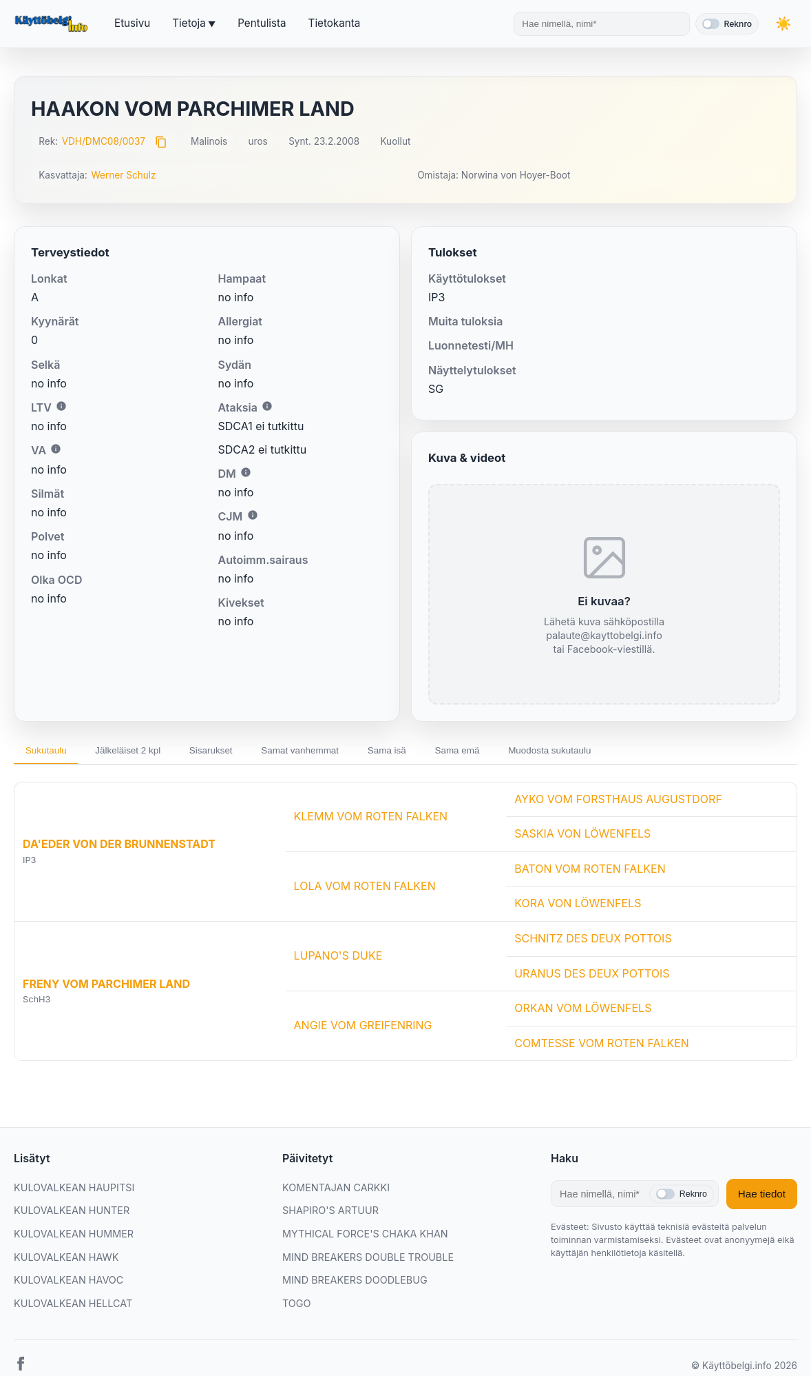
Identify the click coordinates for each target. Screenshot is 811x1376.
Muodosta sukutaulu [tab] (602, 752)
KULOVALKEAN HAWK (66, 1260)
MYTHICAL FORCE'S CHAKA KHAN (365, 1236)
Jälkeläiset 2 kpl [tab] (140, 752)
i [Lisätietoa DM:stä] (245, 472)
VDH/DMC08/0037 (103, 141)
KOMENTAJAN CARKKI (336, 1190)
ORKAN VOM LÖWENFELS (582, 1011)
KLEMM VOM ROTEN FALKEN (371, 819)
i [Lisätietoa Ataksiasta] (267, 406)
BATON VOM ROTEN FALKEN (590, 871)
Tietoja (188, 23)
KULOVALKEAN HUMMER (74, 1236)
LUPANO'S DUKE (338, 958)
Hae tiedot (762, 1197)
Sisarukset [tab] (231, 752)
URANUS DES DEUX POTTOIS (591, 976)
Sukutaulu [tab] (50, 752)
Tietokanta (334, 23)
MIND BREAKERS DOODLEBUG (355, 1282)
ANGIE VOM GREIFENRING (363, 1028)
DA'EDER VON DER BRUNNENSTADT (119, 846)
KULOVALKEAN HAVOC (68, 1282)
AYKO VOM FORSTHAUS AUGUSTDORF (618, 802)
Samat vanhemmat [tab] (328, 752)
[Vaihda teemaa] (783, 23)
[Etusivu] (53, 24)
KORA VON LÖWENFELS (577, 906)
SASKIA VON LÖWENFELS (582, 836)
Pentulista (262, 23)
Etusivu (132, 23)
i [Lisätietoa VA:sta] (55, 448)
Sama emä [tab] (502, 752)
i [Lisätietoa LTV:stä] (61, 406)
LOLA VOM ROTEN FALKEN (365, 889)
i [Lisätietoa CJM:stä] (252, 514)
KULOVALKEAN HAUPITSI (74, 1190)
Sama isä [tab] (424, 752)
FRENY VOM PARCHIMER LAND (106, 986)
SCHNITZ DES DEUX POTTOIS (592, 941)
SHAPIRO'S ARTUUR (330, 1214)
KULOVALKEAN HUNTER (71, 1214)
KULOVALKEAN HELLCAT (73, 1306)
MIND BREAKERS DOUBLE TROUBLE (368, 1260)
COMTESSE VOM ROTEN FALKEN (601, 1046)
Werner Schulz (123, 175)
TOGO (296, 1306)
